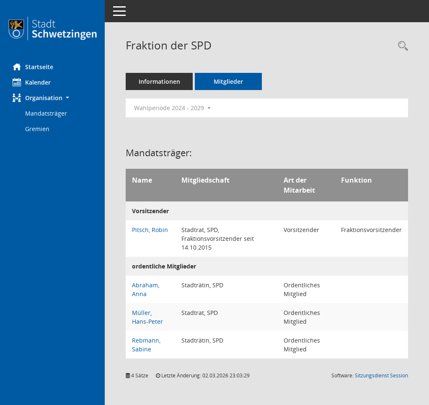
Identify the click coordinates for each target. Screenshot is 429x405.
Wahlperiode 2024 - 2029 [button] (172, 108)
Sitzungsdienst (381, 375)
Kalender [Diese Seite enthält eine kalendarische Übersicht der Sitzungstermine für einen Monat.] (32, 82)
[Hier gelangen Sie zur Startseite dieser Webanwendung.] (52, 28)
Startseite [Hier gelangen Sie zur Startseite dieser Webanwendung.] (33, 66)
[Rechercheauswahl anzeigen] (401, 46)
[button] (52, 98)
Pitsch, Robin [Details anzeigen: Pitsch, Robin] (150, 230)
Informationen (159, 81)
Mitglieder (228, 81)
